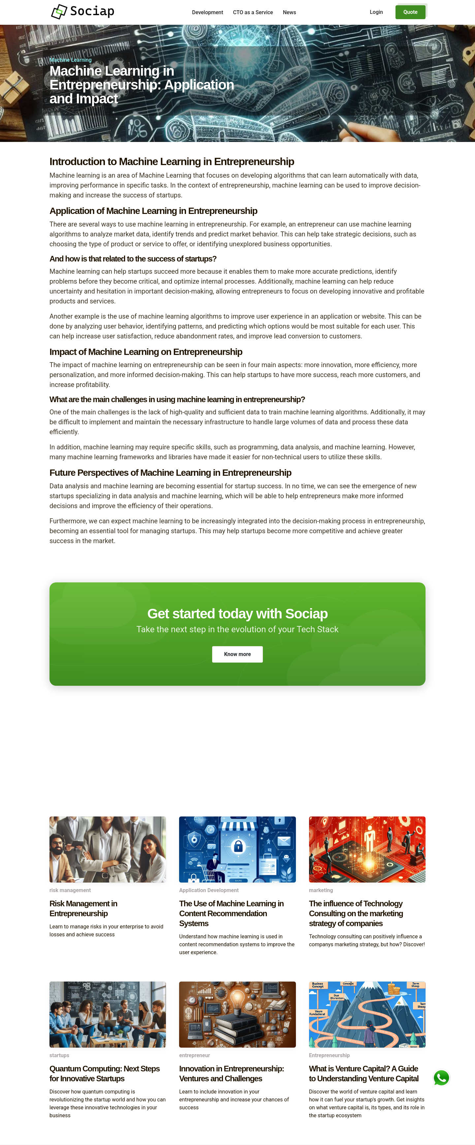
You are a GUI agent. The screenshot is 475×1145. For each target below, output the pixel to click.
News (289, 12)
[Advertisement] (237, 763)
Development (207, 12)
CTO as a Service (253, 12)
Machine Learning (70, 60)
